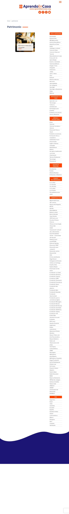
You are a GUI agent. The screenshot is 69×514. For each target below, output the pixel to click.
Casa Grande (53, 216)
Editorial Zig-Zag (54, 243)
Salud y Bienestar (54, 114)
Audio (51, 46)
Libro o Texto (53, 73)
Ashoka (52, 208)
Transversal (53, 161)
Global (51, 413)
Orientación (53, 155)
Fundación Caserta (55, 276)
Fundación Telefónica (55, 309)
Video (19, 34)
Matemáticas (53, 147)
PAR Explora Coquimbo (56, 358)
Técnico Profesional (55, 157)
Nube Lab (52, 341)
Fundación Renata (55, 303)
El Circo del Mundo (55, 257)
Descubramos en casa (56, 56)
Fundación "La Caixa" (55, 272)
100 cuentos (53, 202)
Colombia (52, 405)
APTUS (51, 206)
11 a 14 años (53, 184)
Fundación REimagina (55, 301)
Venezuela (52, 425)
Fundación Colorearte (56, 280)
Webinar (52, 93)
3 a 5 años (52, 188)
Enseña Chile (53, 264)
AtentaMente (53, 210)
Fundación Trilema (55, 311)
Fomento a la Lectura (55, 112)
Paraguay (52, 419)
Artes (51, 122)
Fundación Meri (54, 290)
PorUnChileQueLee (55, 362)
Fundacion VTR (54, 313)
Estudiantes (53, 169)
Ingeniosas (52, 325)
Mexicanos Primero (55, 331)
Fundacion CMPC (54, 278)
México (51, 417)
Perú (51, 421)
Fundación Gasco (54, 284)
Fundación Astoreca (55, 274)
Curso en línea (54, 50)
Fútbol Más (53, 315)
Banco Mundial (54, 214)
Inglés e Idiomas (54, 143)
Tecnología (53, 159)
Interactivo (52, 69)
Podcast (52, 77)
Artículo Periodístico (55, 42)
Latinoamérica (54, 415)
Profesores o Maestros (56, 174)
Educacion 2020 (54, 245)
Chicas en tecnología (55, 224)
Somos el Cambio (54, 381)
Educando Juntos (54, 251)
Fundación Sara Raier (55, 307)
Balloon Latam (54, 212)
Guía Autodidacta (54, 63)
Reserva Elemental (55, 378)
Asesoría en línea (54, 44)
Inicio (8, 21)
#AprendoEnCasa (54, 200)
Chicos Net (53, 226)
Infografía (52, 67)
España (52, 409)
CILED (51, 227)
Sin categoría (53, 85)
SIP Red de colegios (55, 379)
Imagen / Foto (53, 65)
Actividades (53, 36)
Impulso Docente (54, 323)
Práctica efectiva (54, 79)
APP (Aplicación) (54, 40)
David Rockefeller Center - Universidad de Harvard (55, 235)
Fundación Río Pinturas (56, 305)
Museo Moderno (54, 339)
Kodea (51, 327)
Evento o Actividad (55, 61)
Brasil (51, 401)
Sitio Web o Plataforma (56, 89)
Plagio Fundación (54, 360)
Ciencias (52, 124)
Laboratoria (53, 329)
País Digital (52, 352)
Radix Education (54, 374)
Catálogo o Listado (55, 48)
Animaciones (53, 38)
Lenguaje (52, 145)
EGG (51, 255)
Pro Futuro (52, 366)
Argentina (52, 399)
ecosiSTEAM (53, 241)
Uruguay (52, 423)
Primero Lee (53, 364)
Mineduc (52, 333)
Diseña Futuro (53, 239)
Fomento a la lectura (55, 133)
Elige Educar (53, 259)
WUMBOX (52, 393)
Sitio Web (52, 87)
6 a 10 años (53, 190)
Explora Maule (53, 266)
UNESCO (52, 385)
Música (51, 149)
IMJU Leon (52, 321)
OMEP (51, 350)
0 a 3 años (52, 182)
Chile (51, 403)
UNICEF (52, 387)
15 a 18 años (53, 186)
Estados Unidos (54, 411)
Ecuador (52, 407)
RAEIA (51, 376)
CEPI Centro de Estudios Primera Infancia (54, 220)
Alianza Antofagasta (55, 204)
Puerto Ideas (53, 372)
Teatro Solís (53, 383)
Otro (51, 75)
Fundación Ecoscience (56, 282)
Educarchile (53, 253)
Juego (51, 71)
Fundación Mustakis (55, 292)
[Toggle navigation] (60, 2)
